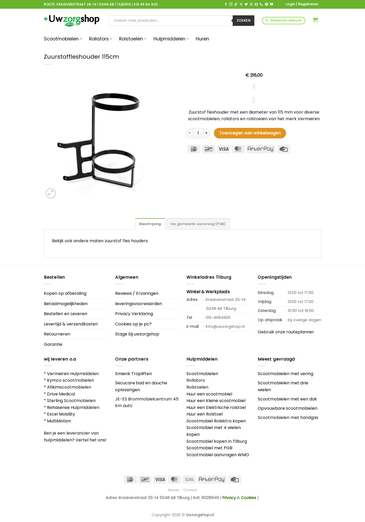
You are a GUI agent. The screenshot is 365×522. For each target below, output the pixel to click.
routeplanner (300, 332)
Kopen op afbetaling (65, 293)
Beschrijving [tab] (150, 224)
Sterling (55, 401)
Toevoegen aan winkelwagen (250, 133)
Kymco (54, 380)
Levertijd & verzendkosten (71, 324)
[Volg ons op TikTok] (235, 4)
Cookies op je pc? (133, 324)
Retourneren (57, 334)
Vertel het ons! (91, 440)
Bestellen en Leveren (65, 314)
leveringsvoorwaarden (138, 304)
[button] (315, 20)
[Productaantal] (198, 133)
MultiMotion (59, 421)
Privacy (229, 497)
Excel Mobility (61, 414)
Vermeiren (58, 374)
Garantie (53, 344)
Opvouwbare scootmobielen (287, 408)
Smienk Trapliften (133, 374)
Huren (202, 39)
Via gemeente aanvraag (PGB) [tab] (198, 224)
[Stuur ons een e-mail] (256, 4)
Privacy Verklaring (134, 314)
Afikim (53, 387)
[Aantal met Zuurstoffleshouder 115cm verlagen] (189, 133)
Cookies (248, 497)
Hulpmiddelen (171, 39)
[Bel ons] (261, 4)
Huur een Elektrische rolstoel (216, 407)
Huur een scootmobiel (209, 394)
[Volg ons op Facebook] (225, 4)
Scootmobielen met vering (285, 374)
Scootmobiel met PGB (209, 448)
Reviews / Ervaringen (136, 293)
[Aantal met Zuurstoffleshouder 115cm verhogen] (206, 133)
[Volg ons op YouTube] (271, 4)
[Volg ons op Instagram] (230, 4)
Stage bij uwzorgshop (137, 334)
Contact (190, 490)
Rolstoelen (132, 39)
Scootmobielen (63, 39)
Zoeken (243, 20)
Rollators (100, 39)
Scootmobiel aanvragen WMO (217, 455)
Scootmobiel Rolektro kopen (216, 421)
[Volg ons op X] (241, 4)
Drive (52, 394)
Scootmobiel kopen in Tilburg (216, 441)
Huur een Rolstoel (204, 414)
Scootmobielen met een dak (287, 399)
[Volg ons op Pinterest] (266, 4)
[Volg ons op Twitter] (246, 4)
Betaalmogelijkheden (66, 304)
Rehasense (58, 407)
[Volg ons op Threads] (251, 4)
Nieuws (174, 490)
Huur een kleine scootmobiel (215, 401)
